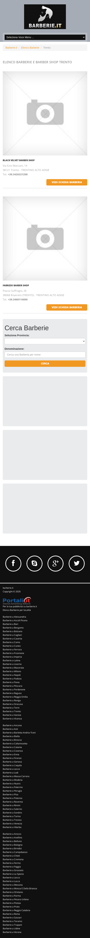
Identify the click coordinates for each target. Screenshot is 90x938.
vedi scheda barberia (67, 182)
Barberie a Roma (11, 913)
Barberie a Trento (12, 711)
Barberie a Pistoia (12, 903)
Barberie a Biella (11, 736)
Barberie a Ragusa (12, 693)
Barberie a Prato (11, 906)
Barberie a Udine (11, 928)
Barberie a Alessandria (14, 616)
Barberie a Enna (11, 754)
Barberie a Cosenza (13, 750)
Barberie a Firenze (12, 758)
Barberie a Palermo (13, 787)
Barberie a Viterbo (12, 827)
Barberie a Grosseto (13, 870)
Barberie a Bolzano (12, 631)
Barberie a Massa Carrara (16, 776)
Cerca (45, 363)
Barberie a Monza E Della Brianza (20, 888)
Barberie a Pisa (10, 794)
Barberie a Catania (12, 747)
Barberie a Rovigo (12, 700)
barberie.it (8, 587)
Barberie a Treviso (12, 819)
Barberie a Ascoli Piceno (15, 620)
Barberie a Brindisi (12, 848)
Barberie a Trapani (12, 924)
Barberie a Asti (10, 729)
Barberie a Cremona (13, 859)
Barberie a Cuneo (12, 645)
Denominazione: (14, 348)
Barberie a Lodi (10, 772)
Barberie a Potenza (12, 798)
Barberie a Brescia (12, 739)
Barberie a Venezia (12, 823)
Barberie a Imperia (12, 656)
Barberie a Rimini (11, 805)
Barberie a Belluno (12, 841)
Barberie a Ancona (12, 725)
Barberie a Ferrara (12, 649)
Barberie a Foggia (12, 866)
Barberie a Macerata (13, 667)
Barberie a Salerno (12, 809)
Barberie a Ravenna (13, 801)
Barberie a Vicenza (12, 718)
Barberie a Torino (12, 816)
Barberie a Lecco (11, 877)
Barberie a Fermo (12, 863)
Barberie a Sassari (12, 917)
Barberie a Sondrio (12, 812)
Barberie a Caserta (12, 638)
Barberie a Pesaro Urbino (16, 899)
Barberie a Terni (11, 707)
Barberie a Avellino (12, 837)
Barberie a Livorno (12, 664)
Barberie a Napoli (12, 674)
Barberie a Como (11, 642)
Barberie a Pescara (12, 685)
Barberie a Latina (11, 660)
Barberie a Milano (12, 671)
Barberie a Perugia (12, 790)
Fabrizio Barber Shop (16, 285)
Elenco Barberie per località (17, 610)
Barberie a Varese (12, 715)
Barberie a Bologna (12, 844)
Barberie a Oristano (13, 892)
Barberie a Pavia (11, 682)
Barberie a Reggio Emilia (15, 696)
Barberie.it (11, 47)
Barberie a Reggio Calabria (16, 910)
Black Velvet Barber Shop (19, 160)
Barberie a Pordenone (14, 689)
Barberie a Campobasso (15, 852)
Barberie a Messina (13, 884)
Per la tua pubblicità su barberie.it (20, 606)
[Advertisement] (32, 401)
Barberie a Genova (12, 761)
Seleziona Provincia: (17, 335)
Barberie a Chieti (11, 855)
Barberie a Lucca (11, 881)
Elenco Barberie (30, 47)
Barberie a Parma (12, 895)
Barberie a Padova (12, 678)
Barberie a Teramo (12, 921)
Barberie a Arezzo (12, 833)
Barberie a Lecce (11, 769)
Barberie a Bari (10, 624)
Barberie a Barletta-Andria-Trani (19, 732)
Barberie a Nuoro (11, 783)
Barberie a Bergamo (13, 627)
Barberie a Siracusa (13, 704)
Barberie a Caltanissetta (15, 743)
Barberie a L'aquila (12, 765)
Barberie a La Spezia (13, 873)
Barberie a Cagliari (12, 634)
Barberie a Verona (12, 932)
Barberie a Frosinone (13, 653)
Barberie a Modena (12, 779)
